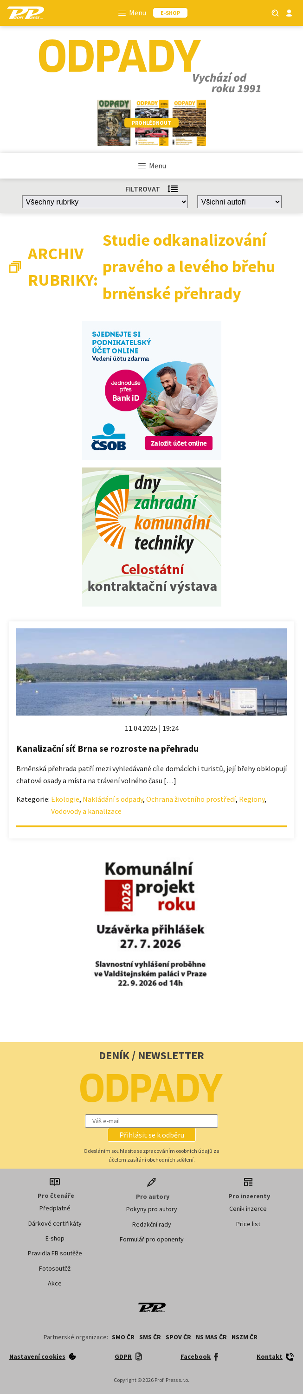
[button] (152, 1135)
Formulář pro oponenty (152, 1239)
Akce (55, 1283)
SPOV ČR (178, 1337)
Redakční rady (151, 1224)
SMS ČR (150, 1337)
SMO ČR (123, 1337)
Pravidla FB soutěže (55, 1253)
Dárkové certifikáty (55, 1223)
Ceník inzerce (248, 1208)
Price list (248, 1224)
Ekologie (65, 799)
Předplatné (55, 1208)
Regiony (251, 799)
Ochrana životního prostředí (191, 799)
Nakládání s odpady (113, 799)
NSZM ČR (245, 1337)
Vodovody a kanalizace (86, 811)
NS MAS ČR (211, 1337)
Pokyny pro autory (151, 1209)
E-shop (54, 1238)
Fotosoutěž (55, 1268)
